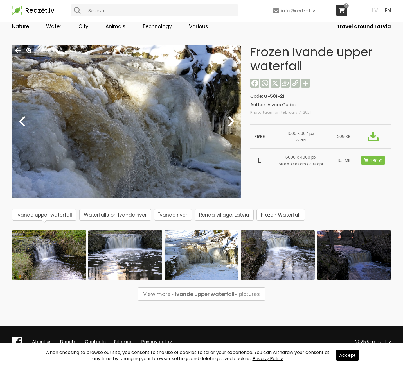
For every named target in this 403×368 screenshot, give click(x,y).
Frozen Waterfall (280, 215)
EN (388, 10)
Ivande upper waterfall (44, 215)
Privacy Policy (268, 358)
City (83, 26)
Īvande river (173, 215)
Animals (115, 26)
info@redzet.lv (298, 10)
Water (54, 26)
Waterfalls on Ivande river (115, 215)
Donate (68, 342)
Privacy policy (156, 342)
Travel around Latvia (364, 26)
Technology (157, 26)
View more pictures (201, 293)
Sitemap (123, 342)
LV (375, 10)
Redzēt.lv (39, 10)
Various (198, 26)
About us (41, 342)
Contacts (95, 342)
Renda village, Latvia (224, 215)
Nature (20, 26)
